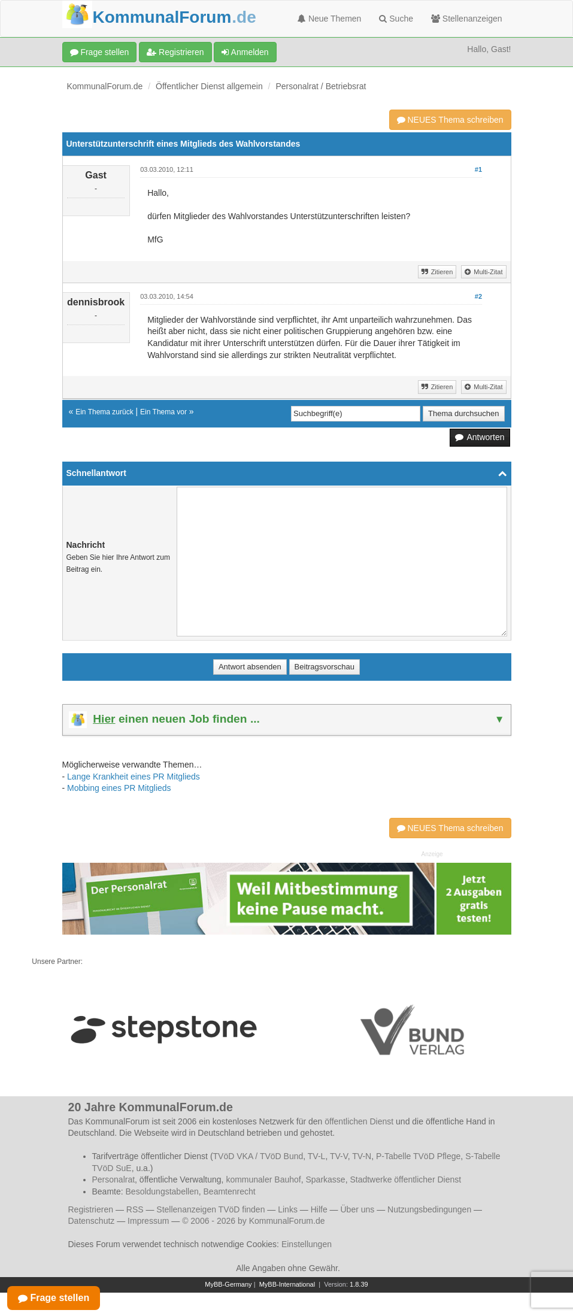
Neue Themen (329, 18)
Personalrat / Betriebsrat (320, 86)
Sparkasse (325, 1179)
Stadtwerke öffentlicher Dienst (405, 1179)
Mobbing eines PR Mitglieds (119, 788)
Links (288, 1209)
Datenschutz (91, 1221)
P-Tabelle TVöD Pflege (418, 1156)
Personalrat (113, 1179)
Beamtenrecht (230, 1191)
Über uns (357, 1209)
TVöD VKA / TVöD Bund (258, 1156)
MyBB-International (287, 1284)
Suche (396, 18)
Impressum (148, 1221)
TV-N (361, 1156)
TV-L (317, 1156)
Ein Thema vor (163, 412)
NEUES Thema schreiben (450, 120)
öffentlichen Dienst (359, 1121)
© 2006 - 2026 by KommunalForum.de (253, 1221)
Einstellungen (306, 1244)
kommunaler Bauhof (263, 1179)
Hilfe (319, 1209)
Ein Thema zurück (104, 412)
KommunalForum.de (105, 86)
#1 (478, 169)
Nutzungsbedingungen (429, 1209)
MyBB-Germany (228, 1284)
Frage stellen (99, 52)
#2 (478, 296)
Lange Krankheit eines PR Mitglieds (133, 776)
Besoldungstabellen (162, 1191)
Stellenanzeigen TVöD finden (210, 1209)
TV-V (339, 1156)
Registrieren (175, 52)
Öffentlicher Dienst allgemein (209, 86)
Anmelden (245, 52)
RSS (135, 1209)
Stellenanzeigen (466, 18)
